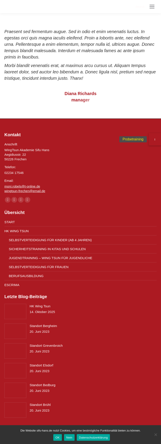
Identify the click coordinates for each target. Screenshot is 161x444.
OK (57, 437)
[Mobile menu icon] (152, 7)
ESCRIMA (11, 285)
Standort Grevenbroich (46, 345)
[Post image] (15, 311)
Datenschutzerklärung (93, 437)
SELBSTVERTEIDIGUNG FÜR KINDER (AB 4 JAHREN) (50, 240)
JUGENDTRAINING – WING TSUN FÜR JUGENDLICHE (50, 258)
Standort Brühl (40, 405)
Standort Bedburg (42, 385)
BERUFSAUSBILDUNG (26, 276)
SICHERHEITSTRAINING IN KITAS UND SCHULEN (47, 249)
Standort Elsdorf (41, 365)
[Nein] (155, 434)
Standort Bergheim (43, 326)
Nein (69, 437)
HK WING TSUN (16, 231)
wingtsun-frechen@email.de (24, 191)
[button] (155, 139)
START (9, 222)
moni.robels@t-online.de (22, 186)
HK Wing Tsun (40, 306)
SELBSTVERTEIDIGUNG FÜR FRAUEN (38, 267)
